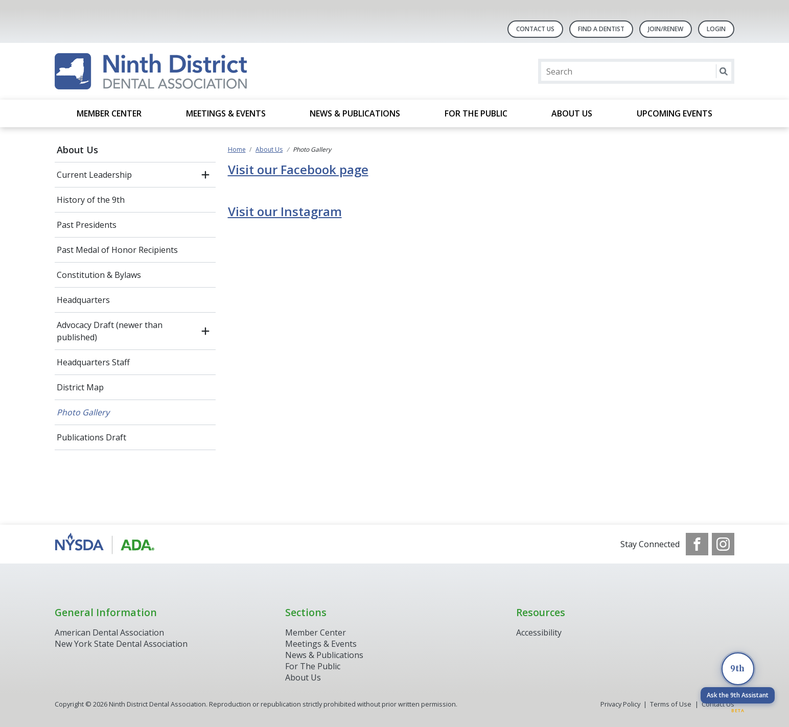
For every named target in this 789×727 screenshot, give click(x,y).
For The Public (312, 666)
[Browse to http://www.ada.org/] (106, 544)
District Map (80, 387)
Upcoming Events (674, 113)
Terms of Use (670, 704)
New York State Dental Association (122, 643)
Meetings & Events (226, 113)
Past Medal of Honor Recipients (117, 249)
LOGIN (716, 29)
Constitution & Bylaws (99, 274)
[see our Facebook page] (697, 544)
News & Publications (355, 113)
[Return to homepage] (151, 71)
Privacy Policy (620, 704)
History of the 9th (91, 199)
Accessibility (539, 632)
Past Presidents (87, 224)
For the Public (476, 113)
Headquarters (83, 300)
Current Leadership (94, 174)
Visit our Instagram (285, 211)
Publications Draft (91, 437)
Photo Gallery (83, 412)
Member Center (109, 113)
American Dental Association (109, 632)
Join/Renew (665, 29)
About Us (571, 113)
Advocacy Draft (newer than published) (110, 331)
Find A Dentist (601, 29)
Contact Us (535, 29)
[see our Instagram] (723, 544)
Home (237, 149)
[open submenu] (205, 175)
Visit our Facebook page (298, 169)
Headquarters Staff (93, 362)
